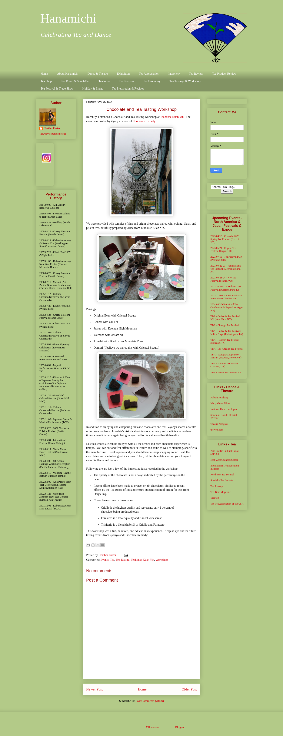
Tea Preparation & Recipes (128, 88)
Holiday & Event (92, 88)
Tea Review (196, 73)
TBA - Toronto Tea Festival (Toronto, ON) (224, 365)
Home (44, 73)
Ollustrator (152, 727)
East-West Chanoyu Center (224, 459)
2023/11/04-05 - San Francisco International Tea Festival (226, 297)
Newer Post (94, 689)
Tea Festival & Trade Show (57, 88)
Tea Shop (46, 81)
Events (104, 559)
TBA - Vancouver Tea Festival (225, 372)
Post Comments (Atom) (150, 701)
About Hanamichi (67, 73)
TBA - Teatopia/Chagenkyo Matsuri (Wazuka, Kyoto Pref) (226, 356)
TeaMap (214, 497)
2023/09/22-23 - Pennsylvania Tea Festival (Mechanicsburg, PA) (225, 268)
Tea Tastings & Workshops (185, 81)
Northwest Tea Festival (222, 474)
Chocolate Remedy (144, 121)
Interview (174, 73)
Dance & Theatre (97, 73)
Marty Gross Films (220, 403)
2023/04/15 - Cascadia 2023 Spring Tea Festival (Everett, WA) (225, 239)
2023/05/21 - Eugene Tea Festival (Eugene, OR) (223, 249)
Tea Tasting (122, 559)
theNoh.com (216, 429)
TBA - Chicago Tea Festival (224, 325)
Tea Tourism (126, 81)
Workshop (162, 559)
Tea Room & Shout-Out (75, 81)
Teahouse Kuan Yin (172, 116)
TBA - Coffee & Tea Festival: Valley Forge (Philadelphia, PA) (226, 332)
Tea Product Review (224, 73)
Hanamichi (68, 18)
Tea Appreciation (149, 73)
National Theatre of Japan (223, 409)
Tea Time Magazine (220, 492)
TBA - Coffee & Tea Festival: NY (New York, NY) (225, 318)
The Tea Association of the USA (226, 503)
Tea (112, 559)
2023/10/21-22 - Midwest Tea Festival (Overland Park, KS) (225, 288)
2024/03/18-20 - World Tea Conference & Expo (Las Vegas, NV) (226, 307)
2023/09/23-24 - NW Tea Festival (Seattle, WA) (223, 279)
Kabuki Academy (219, 397)
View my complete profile (52, 133)
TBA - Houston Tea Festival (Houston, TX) (224, 341)
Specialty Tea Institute (221, 480)
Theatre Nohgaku (219, 423)
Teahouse (104, 81)
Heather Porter (108, 555)
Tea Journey (216, 486)
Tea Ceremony (151, 81)
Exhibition (123, 73)
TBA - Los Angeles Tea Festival (226, 348)
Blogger (179, 727)
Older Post (189, 689)
